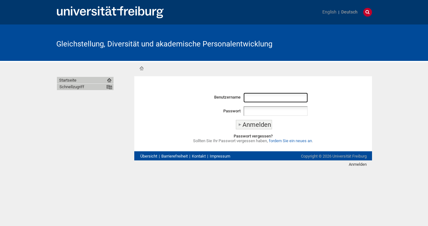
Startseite (141, 68)
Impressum (220, 156)
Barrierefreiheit (174, 156)
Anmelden (358, 164)
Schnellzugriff (71, 86)
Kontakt (199, 156)
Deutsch (349, 12)
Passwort (232, 111)
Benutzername (227, 97)
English (329, 12)
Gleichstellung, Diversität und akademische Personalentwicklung (164, 44)
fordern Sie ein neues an (290, 140)
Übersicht (148, 156)
